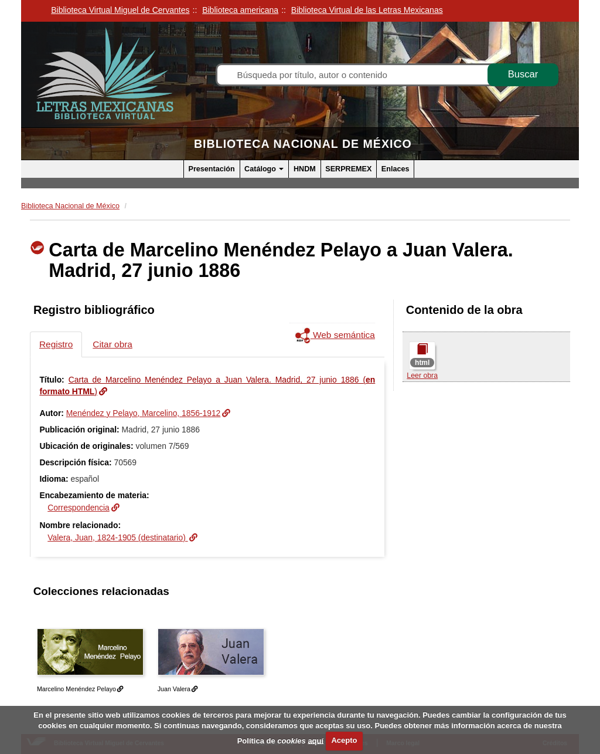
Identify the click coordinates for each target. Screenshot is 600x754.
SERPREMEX (348, 169)
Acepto (344, 740)
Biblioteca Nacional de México (303, 143)
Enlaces (395, 169)
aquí (315, 740)
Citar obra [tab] (112, 344)
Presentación (212, 169)
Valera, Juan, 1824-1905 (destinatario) (117, 537)
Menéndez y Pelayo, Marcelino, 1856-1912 (143, 413)
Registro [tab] (56, 344)
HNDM (305, 169)
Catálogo (264, 169)
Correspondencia (78, 507)
